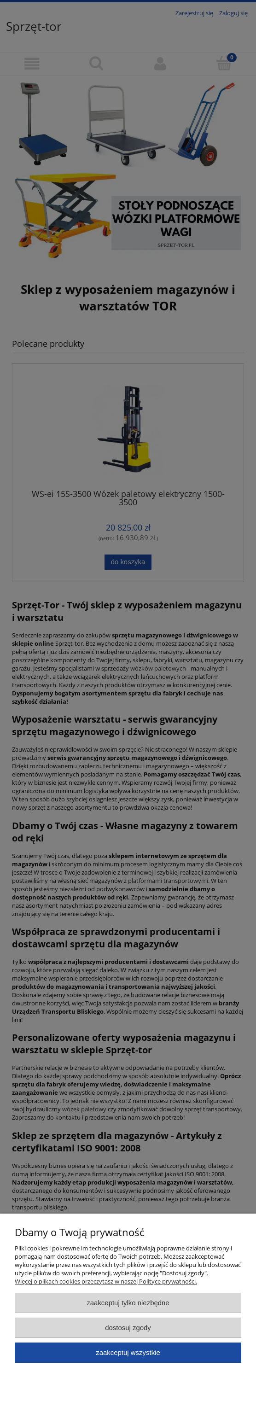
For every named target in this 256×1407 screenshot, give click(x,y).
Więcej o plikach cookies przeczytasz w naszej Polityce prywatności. (106, 1281)
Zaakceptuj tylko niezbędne (128, 1303)
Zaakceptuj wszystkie (128, 1352)
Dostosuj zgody (128, 1327)
